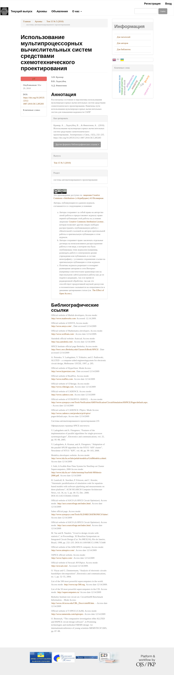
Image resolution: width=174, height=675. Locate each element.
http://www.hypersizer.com (63, 371)
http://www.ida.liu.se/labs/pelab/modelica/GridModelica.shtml (78, 458)
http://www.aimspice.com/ (62, 550)
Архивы (42, 11)
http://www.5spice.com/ (61, 558)
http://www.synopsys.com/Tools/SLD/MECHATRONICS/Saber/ (79, 514)
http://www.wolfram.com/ (62, 334)
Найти (162, 11)
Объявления (59, 11)
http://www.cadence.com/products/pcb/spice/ (71, 413)
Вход (168, 3)
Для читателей (123, 37)
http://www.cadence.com (62, 394)
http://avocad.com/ (59, 566)
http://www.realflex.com (62, 379)
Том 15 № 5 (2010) (55, 21)
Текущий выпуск (21, 11)
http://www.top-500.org (74, 584)
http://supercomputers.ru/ (68, 592)
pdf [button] (33, 79)
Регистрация (152, 3)
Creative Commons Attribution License (86, 221)
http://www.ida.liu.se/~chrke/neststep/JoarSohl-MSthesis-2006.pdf (76, 474)
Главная (26, 21)
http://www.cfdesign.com (62, 387)
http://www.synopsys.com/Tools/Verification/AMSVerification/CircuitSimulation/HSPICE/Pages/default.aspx (99, 402)
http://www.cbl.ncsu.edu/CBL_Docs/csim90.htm (72, 603)
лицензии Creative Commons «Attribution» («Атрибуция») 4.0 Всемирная (78, 196)
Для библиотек (124, 49)
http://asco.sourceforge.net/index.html (74, 503)
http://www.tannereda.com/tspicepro (67, 614)
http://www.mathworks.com (63, 318)
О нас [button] (77, 11)
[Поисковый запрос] (146, 11)
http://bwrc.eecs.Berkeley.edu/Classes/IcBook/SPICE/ (75, 349)
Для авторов (122, 43)
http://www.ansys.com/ (61, 326)
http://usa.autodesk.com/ (62, 342)
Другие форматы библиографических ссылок (77, 144)
